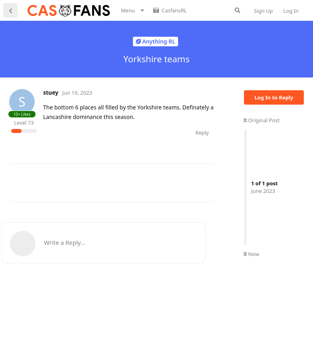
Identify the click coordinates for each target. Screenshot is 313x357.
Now (251, 254)
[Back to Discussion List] (10, 10)
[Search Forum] (237, 10)
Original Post (261, 120)
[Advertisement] (154, 182)
